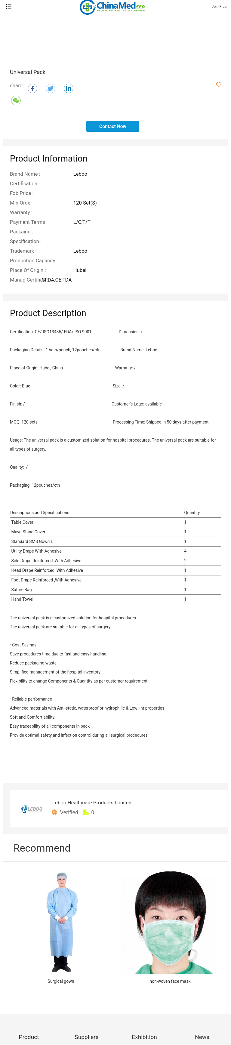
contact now (112, 126)
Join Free (219, 7)
